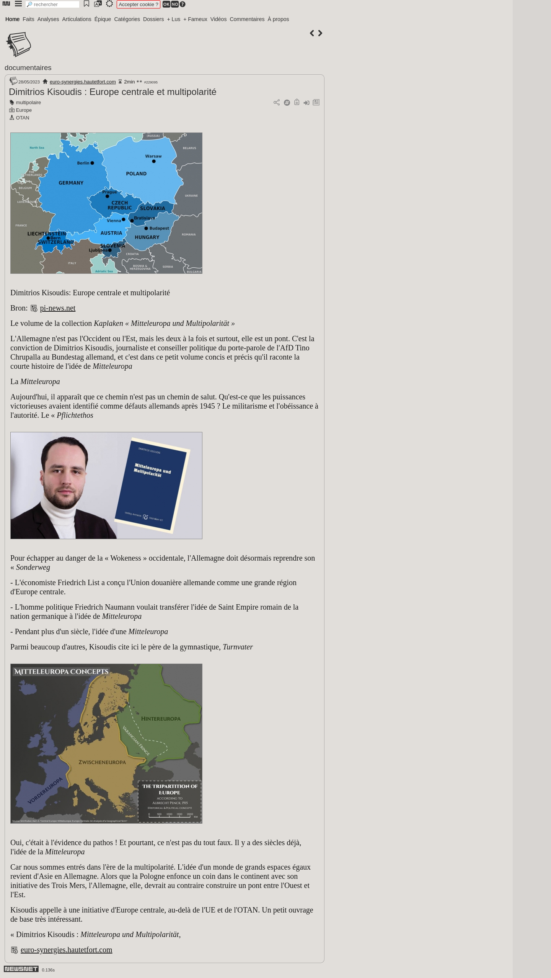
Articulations (76, 19)
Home (12, 19)
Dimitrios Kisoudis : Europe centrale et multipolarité (113, 92)
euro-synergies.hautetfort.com (83, 82)
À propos (278, 19)
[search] (52, 4)
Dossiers (153, 19)
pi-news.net (58, 308)
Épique (103, 19)
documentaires (28, 68)
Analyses (48, 19)
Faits (28, 19)
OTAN (22, 118)
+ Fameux (195, 19)
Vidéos (218, 19)
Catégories (127, 19)
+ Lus (174, 19)
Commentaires (247, 19)
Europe (24, 110)
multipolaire (28, 102)
